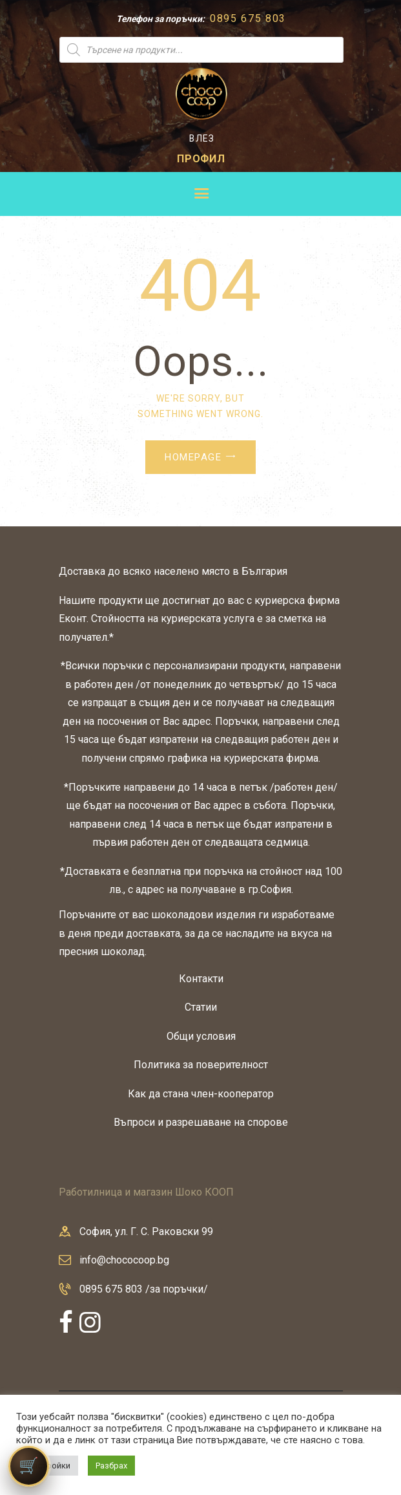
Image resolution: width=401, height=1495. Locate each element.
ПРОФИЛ (201, 159)
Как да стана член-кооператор (201, 1094)
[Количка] (28, 1466)
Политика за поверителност (201, 1065)
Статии (201, 1007)
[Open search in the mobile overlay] (201, 50)
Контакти (201, 979)
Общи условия (201, 1036)
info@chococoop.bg (124, 1260)
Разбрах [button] (111, 1465)
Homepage (193, 457)
